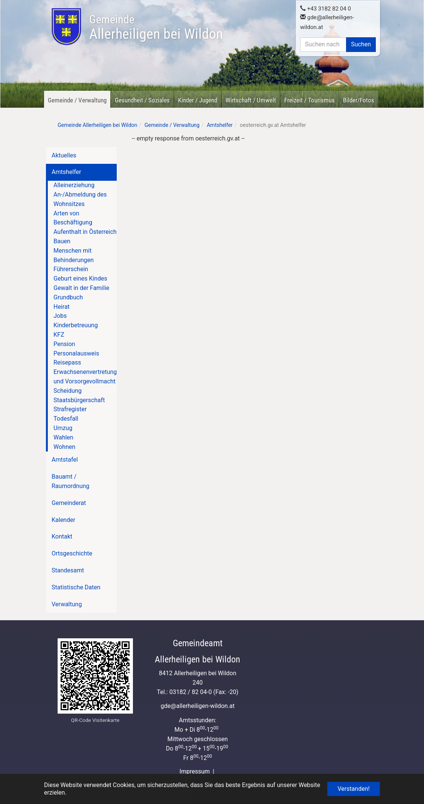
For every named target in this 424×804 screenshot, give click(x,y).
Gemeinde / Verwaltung (77, 100)
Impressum (195, 771)
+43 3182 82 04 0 (325, 8)
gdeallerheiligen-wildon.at (197, 705)
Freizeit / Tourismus (309, 100)
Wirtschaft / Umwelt (251, 100)
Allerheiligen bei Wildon (156, 27)
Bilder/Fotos (358, 100)
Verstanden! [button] (353, 788)
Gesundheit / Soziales (142, 100)
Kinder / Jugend (197, 100)
